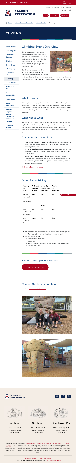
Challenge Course (10, 74)
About (64, 10)
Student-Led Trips (10, 88)
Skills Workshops (10, 104)
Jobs (62, 8)
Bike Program (11, 51)
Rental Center (11, 99)
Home (10, 23)
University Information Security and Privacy (38, 458)
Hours (46, 15)
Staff (69, 10)
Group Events (41, 23)
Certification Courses (10, 56)
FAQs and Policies (9, 126)
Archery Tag (11, 69)
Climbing (9, 61)
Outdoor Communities (10, 94)
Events (56, 8)
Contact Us (49, 8)
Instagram (57, 396)
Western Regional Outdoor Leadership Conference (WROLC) (10, 115)
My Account (64, 15)
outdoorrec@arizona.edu (37, 289)
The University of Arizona (53, 460)
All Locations (54, 15)
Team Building (11, 83)
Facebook (63, 396)
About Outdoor (11, 47)
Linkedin (69, 396)
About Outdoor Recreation (24, 23)
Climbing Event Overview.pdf (33, 167)
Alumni (68, 8)
